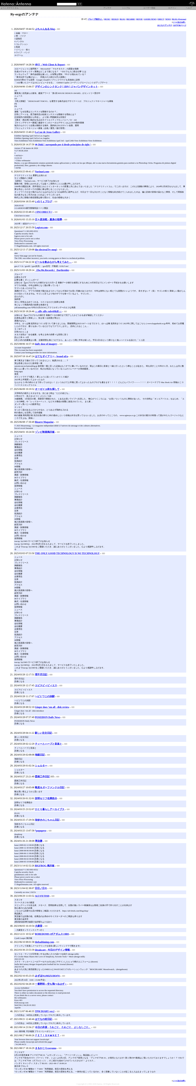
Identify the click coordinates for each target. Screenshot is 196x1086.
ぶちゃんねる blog (45, 29)
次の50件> (181, 22)
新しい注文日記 (43, 733)
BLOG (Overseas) (179, 19)
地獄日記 (40, 754)
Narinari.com (42, 171)
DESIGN (115, 19)
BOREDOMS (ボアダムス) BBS (52, 934)
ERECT (161, 19)
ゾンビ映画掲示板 (45, 432)
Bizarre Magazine (44, 422)
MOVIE (139, 19)
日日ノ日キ (41, 888)
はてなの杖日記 (43, 1019)
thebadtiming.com (44, 942)
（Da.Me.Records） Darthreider (52, 270)
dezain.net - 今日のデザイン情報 (52, 950)
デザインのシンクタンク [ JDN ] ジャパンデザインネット (66, 86)
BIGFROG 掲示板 (44, 865)
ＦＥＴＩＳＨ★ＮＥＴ (47, 1035)
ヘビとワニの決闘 (44, 696)
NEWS (168, 19)
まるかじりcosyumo (45, 1048)
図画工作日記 (42, 776)
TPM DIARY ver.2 (44, 1011)
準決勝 (38, 841)
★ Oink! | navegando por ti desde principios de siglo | (62, 144)
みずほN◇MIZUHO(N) (47, 975)
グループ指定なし (95, 19)
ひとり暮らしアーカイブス (49, 809)
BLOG (122, 19)
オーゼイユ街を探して (47, 389)
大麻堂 (38, 926)
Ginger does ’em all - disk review (52, 707)
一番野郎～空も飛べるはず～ (51, 984)
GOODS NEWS (150, 19)
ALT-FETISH (42, 896)
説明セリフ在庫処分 (46, 798)
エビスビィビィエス (46, 685)
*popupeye (40, 830)
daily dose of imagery (46, 344)
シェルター (41, 765)
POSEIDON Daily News (47, 717)
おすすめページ (179, 25)
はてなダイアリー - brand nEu (51, 356)
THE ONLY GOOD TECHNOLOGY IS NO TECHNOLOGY (67, 553)
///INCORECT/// (43, 212)
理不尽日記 (41, 674)
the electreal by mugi (46, 249)
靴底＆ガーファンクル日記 (49, 787)
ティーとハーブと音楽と (48, 743)
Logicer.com (41, 227)
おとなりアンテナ (164, 25)
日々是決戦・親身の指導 (48, 219)
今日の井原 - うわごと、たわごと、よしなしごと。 (63, 1027)
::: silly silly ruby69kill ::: (48, 311)
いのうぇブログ (43, 201)
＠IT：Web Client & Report (50, 64)
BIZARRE (131, 19)
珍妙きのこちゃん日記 (47, 820)
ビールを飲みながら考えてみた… (53, 262)
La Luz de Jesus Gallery (47, 132)
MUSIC (107, 19)
